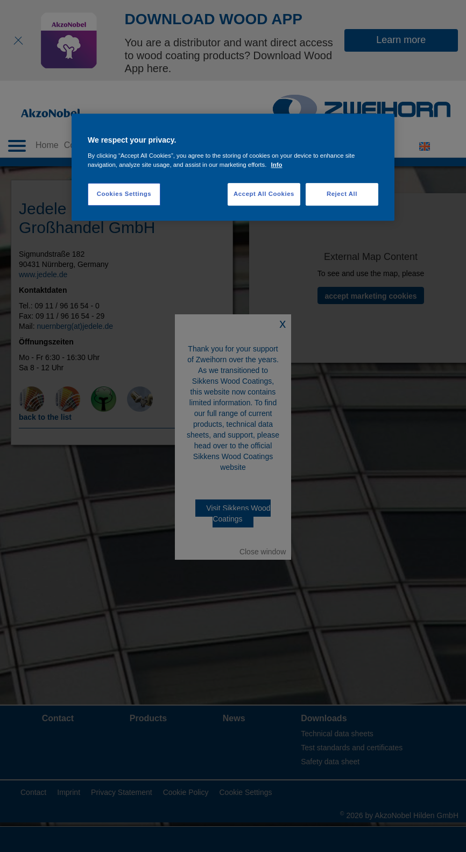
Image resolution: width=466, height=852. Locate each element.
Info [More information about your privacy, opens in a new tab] (277, 164)
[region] (233, 167)
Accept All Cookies (264, 194)
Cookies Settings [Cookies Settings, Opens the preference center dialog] (124, 194)
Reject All (342, 194)
